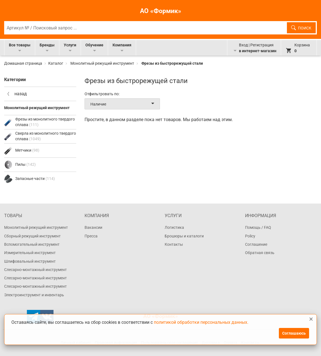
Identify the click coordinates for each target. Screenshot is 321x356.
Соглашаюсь (294, 333)
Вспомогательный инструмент (32, 244)
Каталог (55, 63)
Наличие (123, 104)
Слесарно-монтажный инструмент (35, 269)
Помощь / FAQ (258, 227)
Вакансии (93, 227)
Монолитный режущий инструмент (102, 63)
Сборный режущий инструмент (32, 236)
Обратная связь (259, 252)
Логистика (174, 227)
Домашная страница (23, 63)
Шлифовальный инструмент (30, 261)
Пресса (91, 236)
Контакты (174, 244)
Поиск (304, 28)
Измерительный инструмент (30, 252)
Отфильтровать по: (102, 94)
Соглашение (256, 244)
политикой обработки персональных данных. (201, 322)
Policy (250, 236)
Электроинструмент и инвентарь (34, 295)
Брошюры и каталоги (184, 236)
